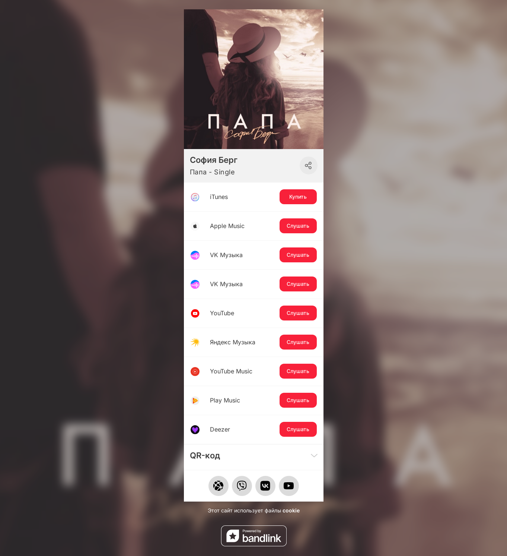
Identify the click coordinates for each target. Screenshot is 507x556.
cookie (291, 510)
